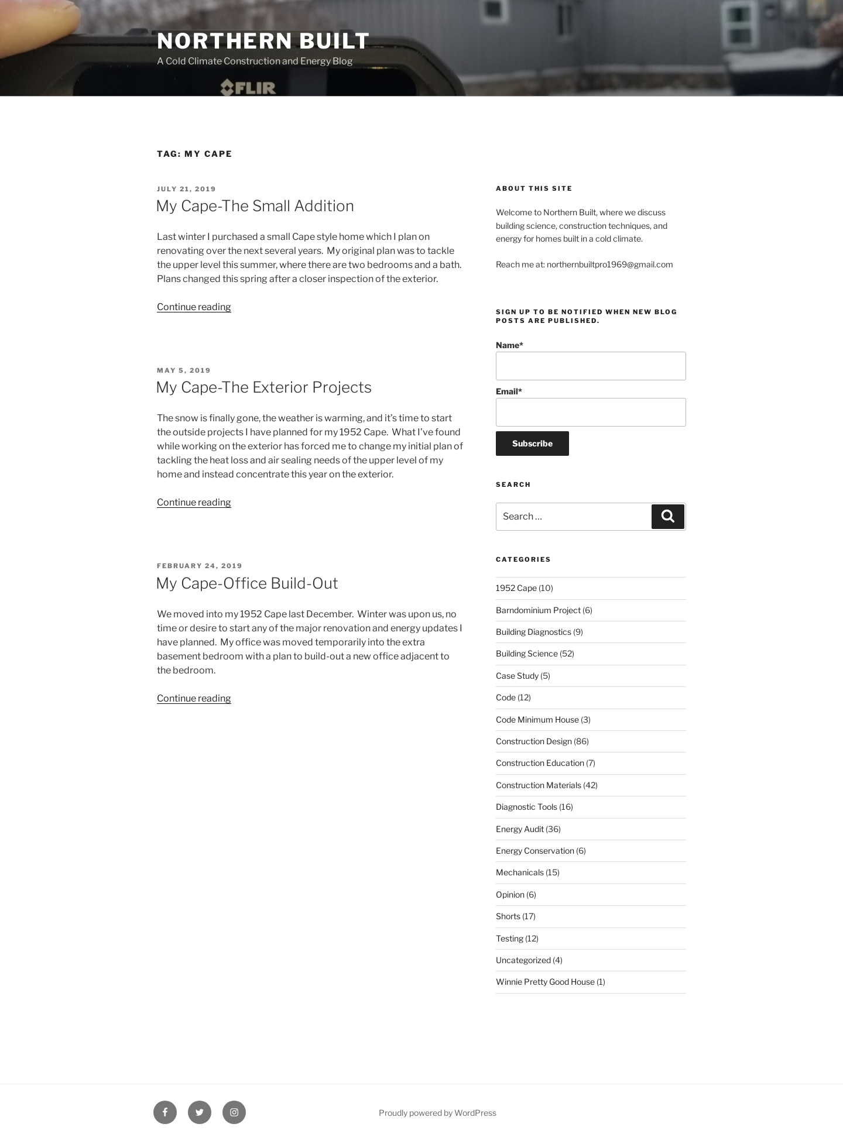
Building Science (527, 653)
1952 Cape (516, 588)
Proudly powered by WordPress (437, 1113)
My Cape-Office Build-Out (247, 583)
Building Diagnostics (533, 632)
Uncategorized (523, 960)
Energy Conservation (535, 850)
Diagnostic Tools (526, 807)
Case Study (517, 676)
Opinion (510, 894)
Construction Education (540, 763)
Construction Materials (538, 785)
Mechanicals (520, 872)
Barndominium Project (538, 610)
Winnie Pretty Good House (545, 982)
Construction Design (534, 741)
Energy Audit (520, 829)
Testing (509, 938)
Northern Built (264, 41)
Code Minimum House (537, 719)
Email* (591, 406)
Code (506, 697)
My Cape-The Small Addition (255, 206)
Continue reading (194, 306)
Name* (591, 360)
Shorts (508, 916)
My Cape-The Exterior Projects (264, 387)
